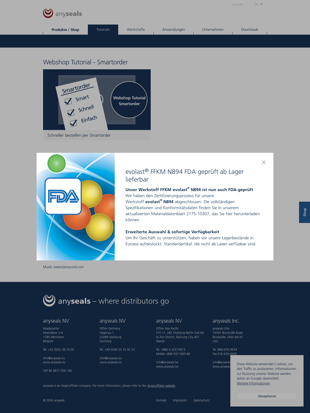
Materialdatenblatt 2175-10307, (181, 213)
